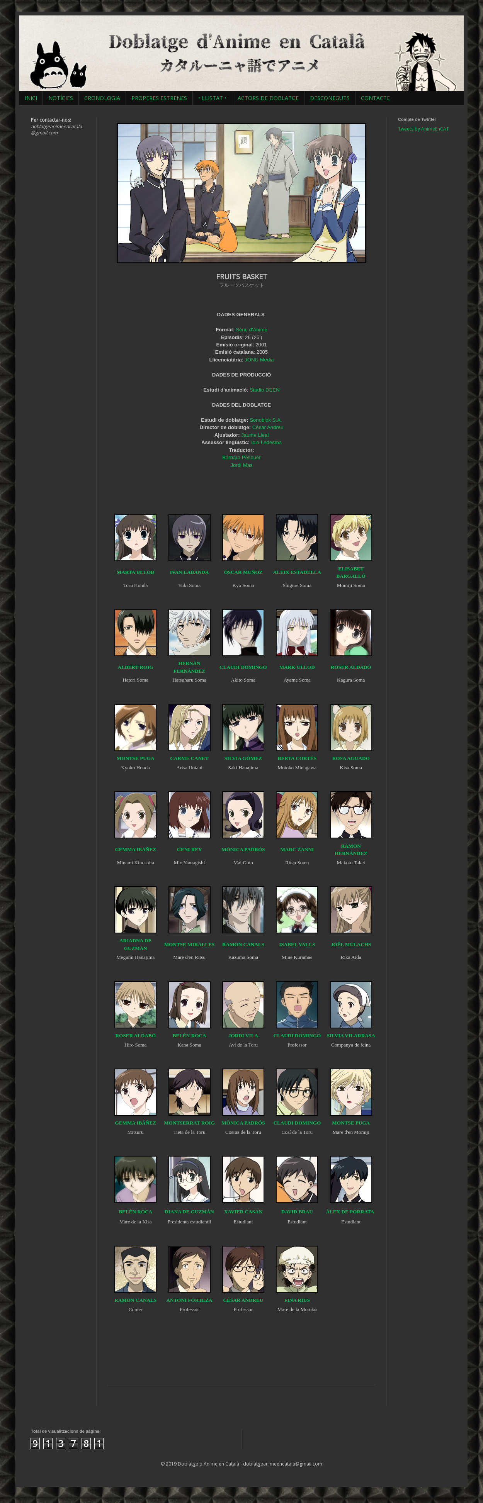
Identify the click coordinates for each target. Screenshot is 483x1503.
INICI (31, 98)
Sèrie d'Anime (251, 329)
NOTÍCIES (60, 98)
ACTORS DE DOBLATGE (268, 98)
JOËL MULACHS (351, 944)
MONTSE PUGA (136, 758)
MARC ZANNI (297, 849)
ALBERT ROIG (135, 667)
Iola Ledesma (266, 442)
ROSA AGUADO (351, 758)
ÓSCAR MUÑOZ (243, 572)
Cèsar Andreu (268, 427)
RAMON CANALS (243, 944)
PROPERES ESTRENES (159, 98)
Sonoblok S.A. (266, 420)
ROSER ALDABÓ (351, 667)
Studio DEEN (265, 390)
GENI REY (189, 849)
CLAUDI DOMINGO (243, 667)
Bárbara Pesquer (241, 457)
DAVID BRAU (297, 1212)
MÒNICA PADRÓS (243, 849)
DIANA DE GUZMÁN (189, 1212)
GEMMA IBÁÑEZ (135, 849)
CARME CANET (189, 758)
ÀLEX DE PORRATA (350, 1212)
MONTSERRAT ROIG (189, 1123)
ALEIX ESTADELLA (297, 572)
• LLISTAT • (212, 98)
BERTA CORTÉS (297, 758)
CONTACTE (375, 98)
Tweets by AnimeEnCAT (423, 129)
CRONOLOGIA (102, 98)
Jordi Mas (241, 465)
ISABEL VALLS (297, 944)
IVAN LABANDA (189, 572)
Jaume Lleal (255, 435)
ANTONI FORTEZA (190, 1300)
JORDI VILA (243, 1035)
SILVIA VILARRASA (351, 1035)
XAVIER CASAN (243, 1212)
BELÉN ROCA (189, 1035)
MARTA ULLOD (136, 572)
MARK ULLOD (297, 667)
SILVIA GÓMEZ (243, 758)
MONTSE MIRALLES (189, 944)
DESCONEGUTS (330, 98)
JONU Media (259, 360)
